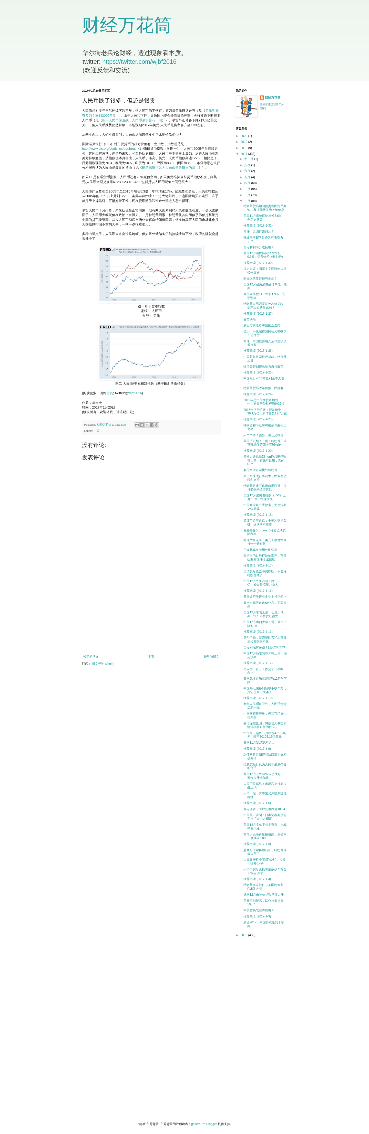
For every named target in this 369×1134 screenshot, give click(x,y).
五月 (247, 177)
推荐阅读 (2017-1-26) (258, 350)
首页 (109, 393)
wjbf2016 (135, 393)
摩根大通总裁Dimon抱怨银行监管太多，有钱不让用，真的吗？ (264, 460)
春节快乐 (249, 319)
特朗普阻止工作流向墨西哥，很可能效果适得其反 (264, 487)
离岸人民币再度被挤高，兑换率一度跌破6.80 (264, 836)
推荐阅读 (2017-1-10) (258, 698)
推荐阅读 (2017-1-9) (257, 749)
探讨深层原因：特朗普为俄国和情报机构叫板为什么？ (264, 725)
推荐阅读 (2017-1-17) (258, 565)
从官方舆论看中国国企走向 (261, 325)
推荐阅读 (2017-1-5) (257, 844)
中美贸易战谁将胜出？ (258, 910)
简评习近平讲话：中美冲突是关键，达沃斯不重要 (264, 522)
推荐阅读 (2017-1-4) (257, 879)
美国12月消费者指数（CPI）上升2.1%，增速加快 (264, 497)
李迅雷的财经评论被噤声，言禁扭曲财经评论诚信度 (264, 557)
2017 (244, 154)
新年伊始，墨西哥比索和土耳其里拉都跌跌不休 (264, 639)
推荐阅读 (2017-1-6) (257, 803)
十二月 (249, 159)
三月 (247, 189)
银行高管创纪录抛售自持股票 (263, 366)
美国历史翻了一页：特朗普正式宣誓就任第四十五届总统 (264, 442)
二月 (247, 195)
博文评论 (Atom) (103, 664)
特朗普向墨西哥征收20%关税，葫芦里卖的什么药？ (264, 305)
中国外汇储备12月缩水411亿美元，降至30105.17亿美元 (264, 735)
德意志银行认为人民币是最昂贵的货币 (170, 167)
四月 (247, 183)
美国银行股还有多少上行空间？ (264, 596)
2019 (244, 142)
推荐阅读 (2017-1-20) (258, 451)
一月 (247, 201)
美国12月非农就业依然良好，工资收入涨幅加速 (265, 775)
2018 (244, 148)
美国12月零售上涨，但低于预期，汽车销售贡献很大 (263, 614)
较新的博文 (91, 656)
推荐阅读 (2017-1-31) (258, 225)
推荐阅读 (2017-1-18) (258, 515)
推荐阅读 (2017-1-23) (258, 419)
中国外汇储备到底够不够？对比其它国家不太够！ (264, 690)
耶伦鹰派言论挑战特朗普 (260, 470)
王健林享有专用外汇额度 (260, 550)
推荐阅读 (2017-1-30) (258, 263)
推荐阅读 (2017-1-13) (258, 632)
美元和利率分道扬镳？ (258, 247)
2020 (244, 136)
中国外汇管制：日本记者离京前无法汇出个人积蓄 (264, 816)
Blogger (211, 1124)
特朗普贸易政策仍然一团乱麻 (263, 388)
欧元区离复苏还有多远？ (260, 278)
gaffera (196, 1124)
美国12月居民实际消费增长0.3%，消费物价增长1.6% (263, 255)
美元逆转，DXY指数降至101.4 (264, 809)
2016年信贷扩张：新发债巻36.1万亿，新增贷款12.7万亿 (265, 411)
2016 (244, 935)
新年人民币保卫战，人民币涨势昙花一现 (132, 120)
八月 (247, 165)
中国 (96, 430)
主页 (151, 656)
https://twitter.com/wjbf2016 (139, 61)
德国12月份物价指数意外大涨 (263, 894)
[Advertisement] (151, 612)
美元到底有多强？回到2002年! (264, 647)
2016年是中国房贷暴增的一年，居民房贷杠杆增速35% (263, 401)
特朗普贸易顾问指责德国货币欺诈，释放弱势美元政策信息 (264, 207)
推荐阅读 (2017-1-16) (258, 591)
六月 (247, 171)
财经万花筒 (127, 25)
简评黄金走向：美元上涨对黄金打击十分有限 (264, 541)
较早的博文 (211, 656)
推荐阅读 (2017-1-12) (258, 663)
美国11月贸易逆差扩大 (258, 742)
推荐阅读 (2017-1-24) (258, 394)
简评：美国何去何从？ (258, 231)
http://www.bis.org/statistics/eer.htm (108, 149)
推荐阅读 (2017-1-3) (257, 916)
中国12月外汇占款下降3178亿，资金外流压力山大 (262, 582)
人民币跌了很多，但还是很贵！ (264, 435)
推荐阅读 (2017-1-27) (258, 313)
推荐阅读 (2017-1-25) (258, 372)
